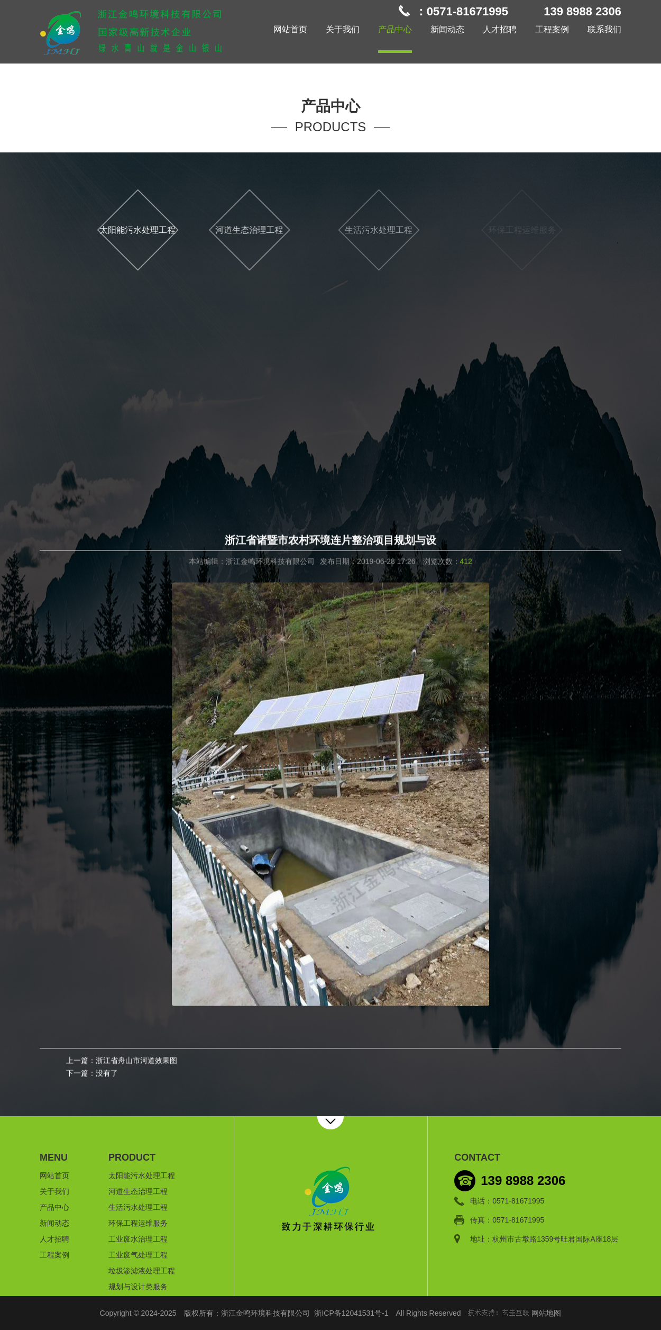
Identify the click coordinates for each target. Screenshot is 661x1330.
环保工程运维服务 (138, 1223)
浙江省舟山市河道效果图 (136, 1061)
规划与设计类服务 (138, 1286)
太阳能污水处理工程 (146, 229)
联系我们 (604, 29)
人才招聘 (500, 29)
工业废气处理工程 (138, 1255)
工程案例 (552, 29)
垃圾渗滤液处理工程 (141, 1270)
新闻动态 (447, 29)
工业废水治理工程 (138, 1239)
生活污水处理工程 (413, 229)
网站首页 (290, 29)
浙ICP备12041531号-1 (351, 1313)
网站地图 (546, 1313)
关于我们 (343, 29)
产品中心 (395, 29)
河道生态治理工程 (268, 229)
